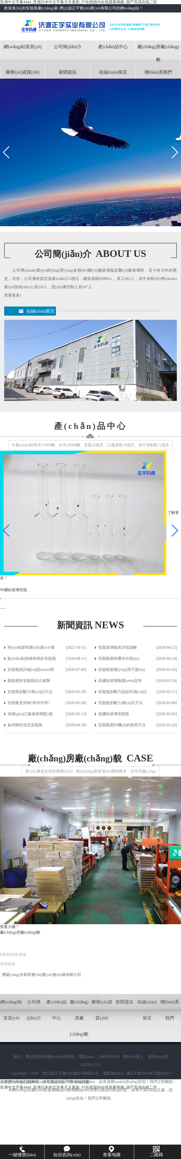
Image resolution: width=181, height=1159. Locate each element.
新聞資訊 (68, 72)
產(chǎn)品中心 (113, 46)
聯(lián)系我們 (158, 72)
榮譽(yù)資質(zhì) (22, 72)
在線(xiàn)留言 (113, 72)
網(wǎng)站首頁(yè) (23, 46)
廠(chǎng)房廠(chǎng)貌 (158, 53)
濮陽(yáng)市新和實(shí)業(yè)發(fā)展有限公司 (41, 975)
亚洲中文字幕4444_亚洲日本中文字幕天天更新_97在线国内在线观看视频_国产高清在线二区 (78, 2)
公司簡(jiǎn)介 (68, 46)
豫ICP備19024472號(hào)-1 (149, 1073)
